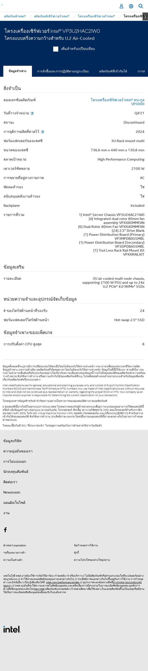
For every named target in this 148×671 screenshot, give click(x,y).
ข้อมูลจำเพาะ (18, 71)
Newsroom (11, 492)
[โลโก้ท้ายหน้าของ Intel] (12, 629)
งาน (6, 513)
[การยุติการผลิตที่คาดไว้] (42, 131)
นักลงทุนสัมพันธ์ (15, 472)
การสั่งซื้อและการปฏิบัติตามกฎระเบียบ (63, 71)
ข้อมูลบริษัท (12, 441)
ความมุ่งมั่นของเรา (18, 451)
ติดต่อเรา (10, 482)
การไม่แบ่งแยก (14, 461)
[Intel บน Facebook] (5, 531)
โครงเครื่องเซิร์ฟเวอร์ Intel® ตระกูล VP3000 (117, 102)
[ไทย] (131, 6)
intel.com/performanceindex (63, 582)
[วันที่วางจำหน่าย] (32, 113)
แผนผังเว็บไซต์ (14, 503)
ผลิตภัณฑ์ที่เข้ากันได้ (113, 71)
